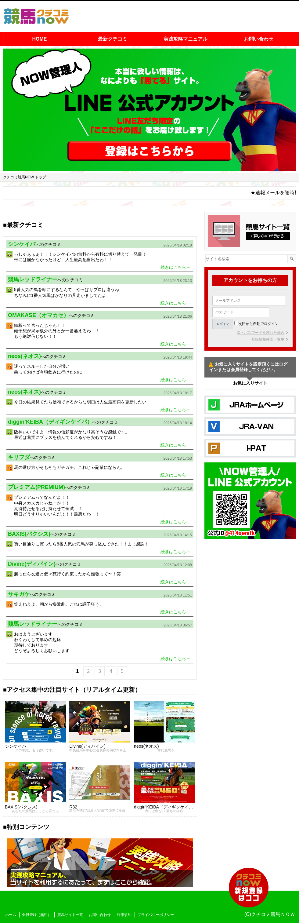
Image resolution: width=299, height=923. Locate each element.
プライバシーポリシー (155, 915)
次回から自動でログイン (258, 324)
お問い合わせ (258, 39)
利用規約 (124, 915)
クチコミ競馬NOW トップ (24, 177)
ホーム (10, 915)
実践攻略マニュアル (185, 39)
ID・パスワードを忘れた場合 (260, 332)
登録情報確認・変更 (267, 339)
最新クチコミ (112, 39)
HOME (39, 39)
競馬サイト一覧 (70, 915)
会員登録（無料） (36, 915)
